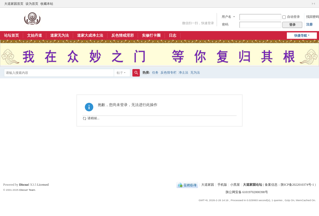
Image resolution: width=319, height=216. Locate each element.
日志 (172, 35)
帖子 (120, 73)
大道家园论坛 (252, 185)
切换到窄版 (313, 3)
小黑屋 (235, 185)
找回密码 (312, 17)
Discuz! (24, 185)
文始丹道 (34, 35)
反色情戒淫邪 (122, 35)
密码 (225, 24)
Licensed (43, 185)
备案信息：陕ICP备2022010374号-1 (290, 185)
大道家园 (207, 185)
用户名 (226, 17)
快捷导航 (300, 35)
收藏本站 (46, 4)
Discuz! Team (27, 189)
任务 (155, 72)
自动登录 (291, 17)
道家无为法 (59, 35)
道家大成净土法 (90, 35)
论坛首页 (11, 35)
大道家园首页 (13, 4)
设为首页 (32, 4)
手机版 (222, 185)
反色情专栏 (169, 72)
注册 (309, 24)
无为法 (195, 72)
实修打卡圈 (151, 35)
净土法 (183, 72)
